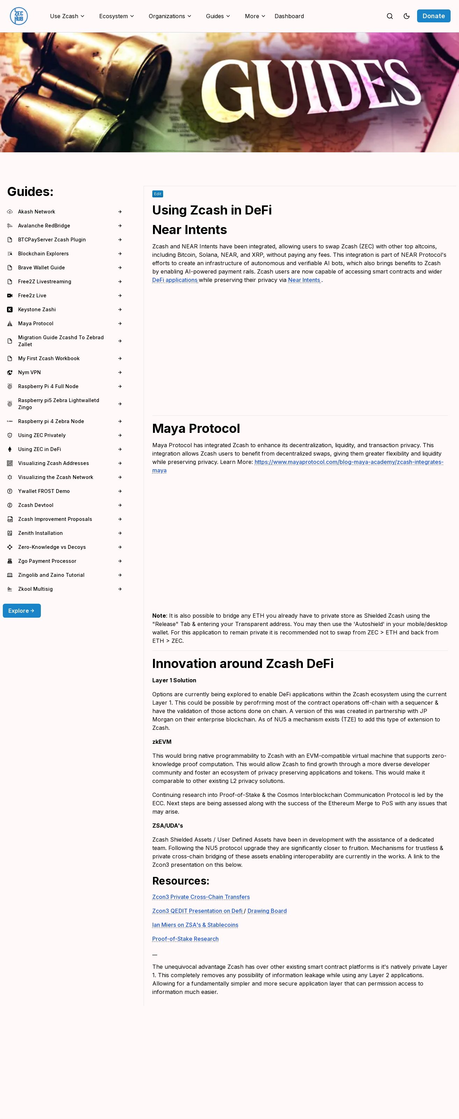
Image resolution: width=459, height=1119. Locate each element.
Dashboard (289, 16)
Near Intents (304, 279)
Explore (21, 610)
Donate (434, 16)
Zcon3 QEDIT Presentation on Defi (198, 910)
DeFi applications (175, 279)
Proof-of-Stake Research (185, 938)
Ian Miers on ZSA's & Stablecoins (195, 924)
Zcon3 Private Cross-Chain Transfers (201, 896)
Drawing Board (267, 910)
